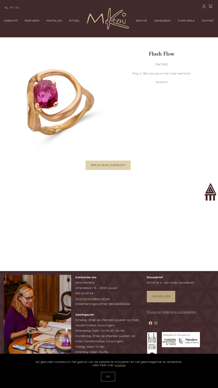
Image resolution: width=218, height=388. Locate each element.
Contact (208, 20)
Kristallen (54, 20)
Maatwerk (32, 20)
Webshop (11, 20)
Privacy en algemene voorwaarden (171, 312)
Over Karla (186, 20)
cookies (120, 365)
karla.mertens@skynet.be (92, 298)
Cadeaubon (162, 20)
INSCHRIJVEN (161, 296)
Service (141, 20)
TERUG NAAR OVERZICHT (108, 165)
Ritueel (74, 20)
